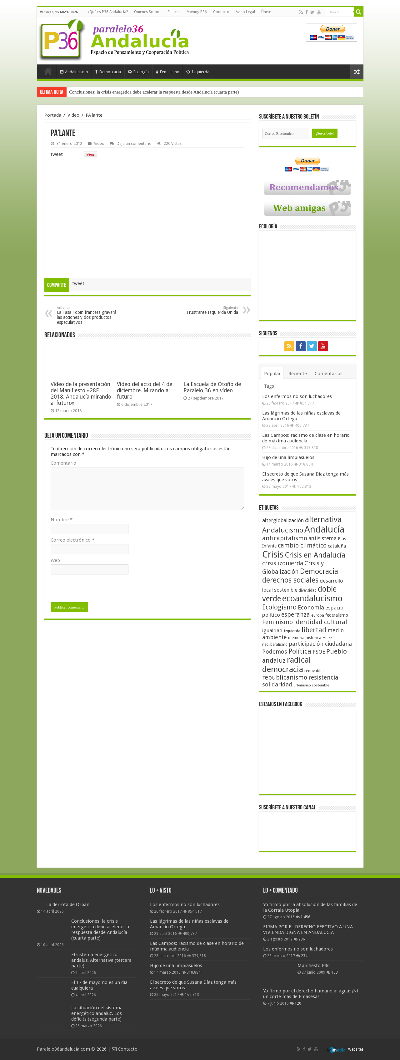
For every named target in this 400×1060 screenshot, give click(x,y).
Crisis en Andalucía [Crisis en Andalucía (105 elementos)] (315, 555)
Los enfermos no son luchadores (297, 396)
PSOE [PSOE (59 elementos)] (318, 652)
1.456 (305, 917)
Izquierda (197, 71)
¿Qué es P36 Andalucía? (108, 12)
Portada (48, 71)
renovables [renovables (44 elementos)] (314, 670)
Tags (269, 386)
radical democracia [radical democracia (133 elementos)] (286, 664)
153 (334, 972)
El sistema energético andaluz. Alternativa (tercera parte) (101, 960)
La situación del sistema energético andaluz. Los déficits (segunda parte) (96, 1013)
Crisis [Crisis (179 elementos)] (273, 554)
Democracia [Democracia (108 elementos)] (319, 571)
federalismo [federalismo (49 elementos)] (336, 615)
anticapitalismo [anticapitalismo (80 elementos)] (284, 538)
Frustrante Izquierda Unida (206, 310)
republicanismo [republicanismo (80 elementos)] (284, 677)
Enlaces (174, 12)
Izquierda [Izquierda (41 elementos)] (292, 631)
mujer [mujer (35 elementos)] (327, 638)
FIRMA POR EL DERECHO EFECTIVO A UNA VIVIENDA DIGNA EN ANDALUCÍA (308, 929)
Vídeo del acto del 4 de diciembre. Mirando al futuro (144, 390)
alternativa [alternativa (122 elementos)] (323, 519)
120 (298, 1003)
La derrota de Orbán (67, 904)
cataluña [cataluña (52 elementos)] (337, 546)
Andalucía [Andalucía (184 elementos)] (324, 529)
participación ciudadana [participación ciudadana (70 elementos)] (320, 643)
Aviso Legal (245, 12)
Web (55, 560)
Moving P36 (197, 12)
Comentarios (328, 373)
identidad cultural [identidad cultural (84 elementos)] (320, 622)
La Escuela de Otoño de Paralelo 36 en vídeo (212, 387)
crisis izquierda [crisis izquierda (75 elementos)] (282, 563)
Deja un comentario (134, 143)
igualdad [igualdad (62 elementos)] (272, 630)
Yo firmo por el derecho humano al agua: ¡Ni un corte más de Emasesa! (310, 993)
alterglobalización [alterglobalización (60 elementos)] (283, 520)
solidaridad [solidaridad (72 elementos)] (277, 684)
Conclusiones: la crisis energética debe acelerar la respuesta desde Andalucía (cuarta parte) (154, 91)
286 (301, 939)
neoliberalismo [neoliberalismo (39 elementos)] (275, 644)
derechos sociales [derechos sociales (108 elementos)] (290, 580)
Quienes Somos (147, 12)
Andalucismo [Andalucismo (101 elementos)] (282, 530)
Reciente (297, 373)
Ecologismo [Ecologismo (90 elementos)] (279, 607)
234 (304, 956)
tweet (57, 154)
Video (73, 115)
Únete (266, 12)
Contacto (221, 12)
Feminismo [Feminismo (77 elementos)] (277, 622)
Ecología (138, 71)
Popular (272, 373)
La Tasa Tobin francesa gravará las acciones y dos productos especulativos (89, 315)
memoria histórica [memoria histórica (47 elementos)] (304, 637)
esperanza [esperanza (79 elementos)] (295, 614)
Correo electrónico (72, 540)
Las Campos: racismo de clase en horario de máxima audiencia (306, 438)
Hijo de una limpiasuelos (288, 457)
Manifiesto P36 (314, 965)
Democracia (108, 71)
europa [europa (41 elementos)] (317, 615)
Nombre (61, 519)
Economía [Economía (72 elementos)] (311, 607)
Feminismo (167, 71)
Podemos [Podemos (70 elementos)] (274, 651)
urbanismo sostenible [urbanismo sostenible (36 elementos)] (311, 685)
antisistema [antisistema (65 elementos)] (322, 538)
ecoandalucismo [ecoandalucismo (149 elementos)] (312, 598)
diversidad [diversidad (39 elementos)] (308, 590)
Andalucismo (74, 71)
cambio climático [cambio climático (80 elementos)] (302, 545)
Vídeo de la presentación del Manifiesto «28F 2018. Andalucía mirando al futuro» (81, 393)
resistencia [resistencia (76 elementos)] (323, 677)
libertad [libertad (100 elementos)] (314, 630)
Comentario (63, 463)
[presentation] (98, 590)
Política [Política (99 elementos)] (299, 651)
